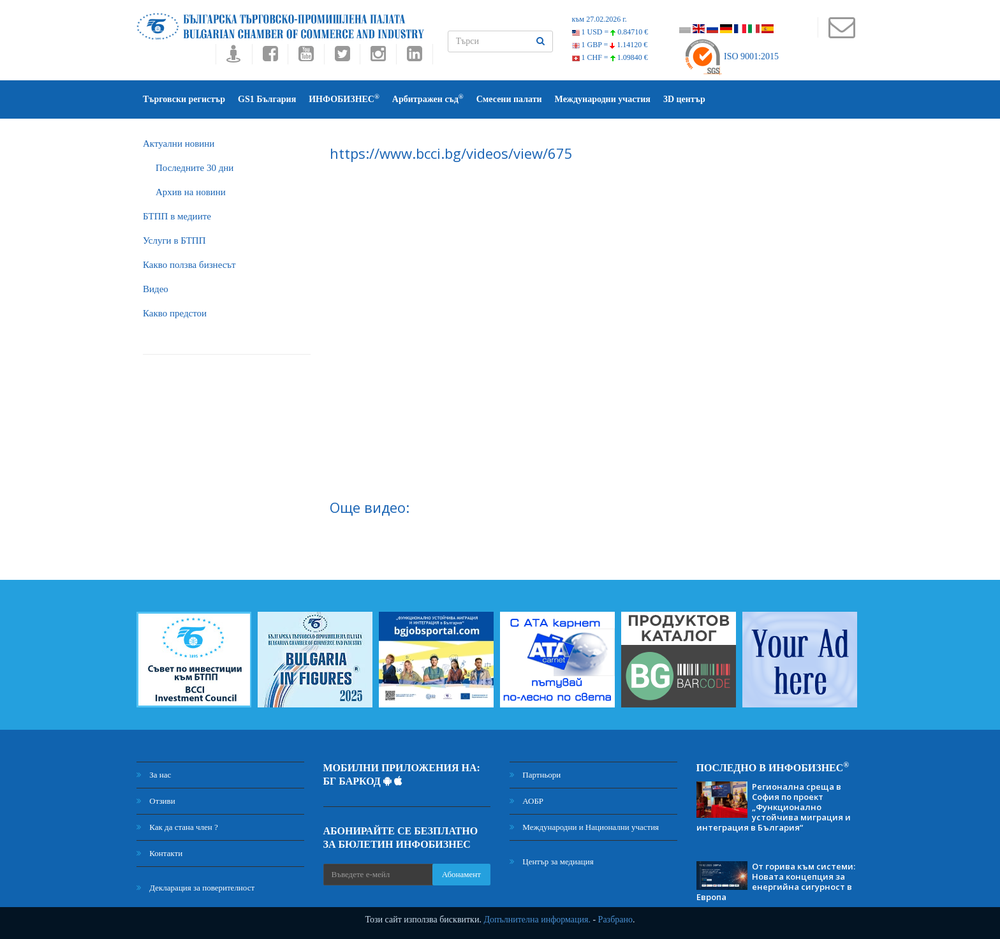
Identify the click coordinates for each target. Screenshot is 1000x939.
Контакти (159, 853)
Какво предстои (175, 313)
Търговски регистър (184, 99)
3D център (684, 99)
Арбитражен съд (428, 98)
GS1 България (267, 99)
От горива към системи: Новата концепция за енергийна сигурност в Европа (775, 882)
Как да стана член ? (177, 827)
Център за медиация (552, 861)
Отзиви (155, 801)
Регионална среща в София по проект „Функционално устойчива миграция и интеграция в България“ (773, 807)
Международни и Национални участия (584, 827)
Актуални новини (178, 143)
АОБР (526, 801)
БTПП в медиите (177, 216)
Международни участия (603, 99)
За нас (153, 775)
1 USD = (610, 31)
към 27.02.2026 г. (599, 19)
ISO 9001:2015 (731, 56)
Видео (155, 289)
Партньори (535, 775)
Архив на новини (191, 192)
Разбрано (615, 919)
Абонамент (461, 874)
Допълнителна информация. (537, 919)
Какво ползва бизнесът (189, 265)
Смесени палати (509, 99)
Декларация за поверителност (195, 887)
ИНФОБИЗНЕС (344, 98)
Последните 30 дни (194, 168)
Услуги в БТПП (174, 240)
